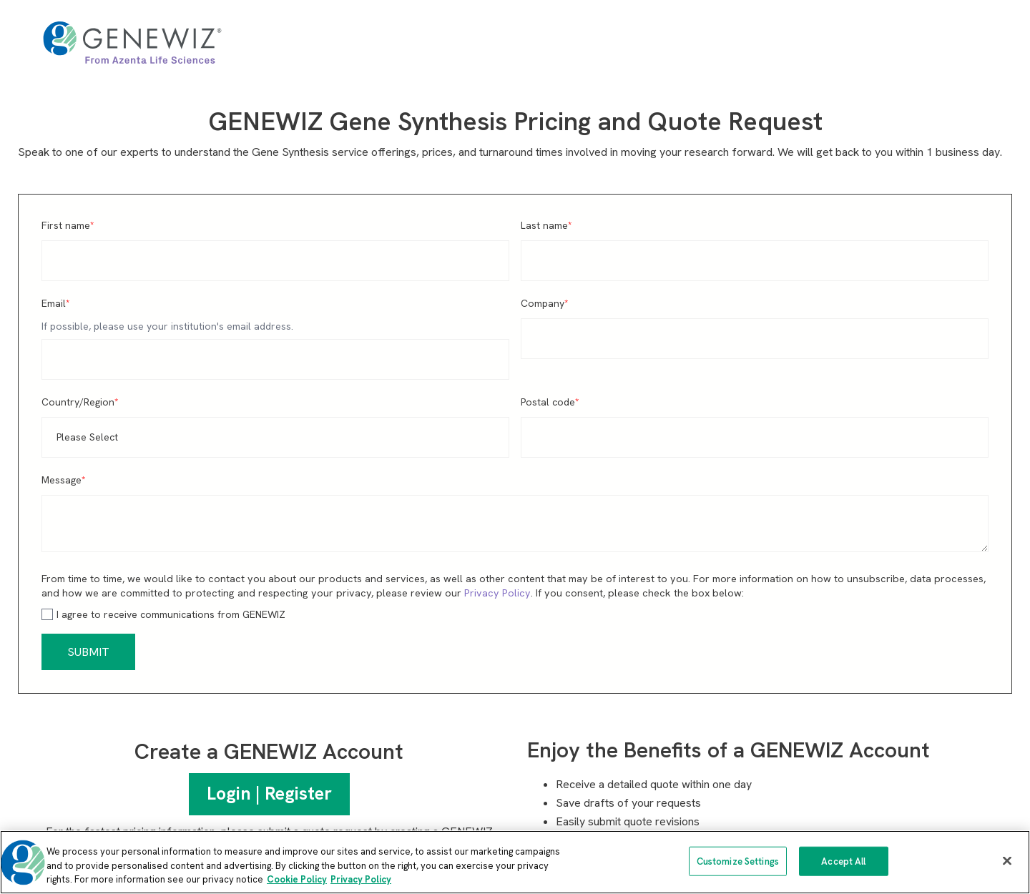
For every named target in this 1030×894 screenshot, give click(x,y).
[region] (515, 862)
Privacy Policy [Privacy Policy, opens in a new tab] (360, 879)
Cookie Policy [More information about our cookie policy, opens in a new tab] (297, 879)
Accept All (843, 861)
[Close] (1007, 860)
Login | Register (269, 793)
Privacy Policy (497, 592)
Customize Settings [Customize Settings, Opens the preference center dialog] (738, 861)
